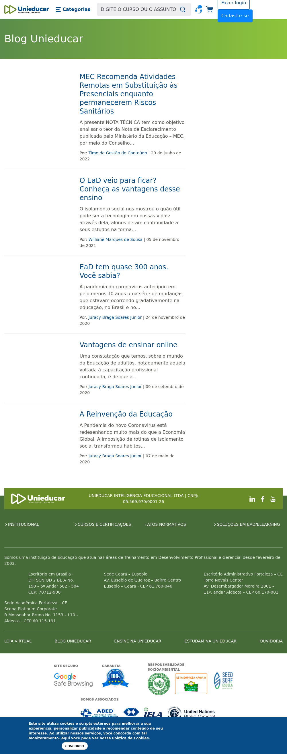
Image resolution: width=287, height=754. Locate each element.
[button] (73, 9)
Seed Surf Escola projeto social (223, 683)
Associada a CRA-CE (131, 713)
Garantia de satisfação (115, 679)
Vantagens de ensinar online (128, 345)
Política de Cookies (130, 738)
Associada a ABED (100, 713)
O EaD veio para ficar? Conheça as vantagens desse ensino (130, 189)
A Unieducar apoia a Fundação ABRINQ (192, 683)
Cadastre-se (235, 15)
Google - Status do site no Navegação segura (73, 680)
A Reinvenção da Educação (126, 414)
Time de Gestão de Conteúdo (118, 153)
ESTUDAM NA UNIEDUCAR (211, 641)
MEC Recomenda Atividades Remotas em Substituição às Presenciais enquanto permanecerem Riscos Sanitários (128, 94)
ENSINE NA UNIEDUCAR (137, 641)
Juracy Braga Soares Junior (115, 317)
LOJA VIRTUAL (18, 641)
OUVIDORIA (271, 641)
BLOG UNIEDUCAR (73, 641)
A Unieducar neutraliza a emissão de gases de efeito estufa (159, 683)
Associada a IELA (153, 713)
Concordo (74, 746)
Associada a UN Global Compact (192, 713)
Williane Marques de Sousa (115, 239)
